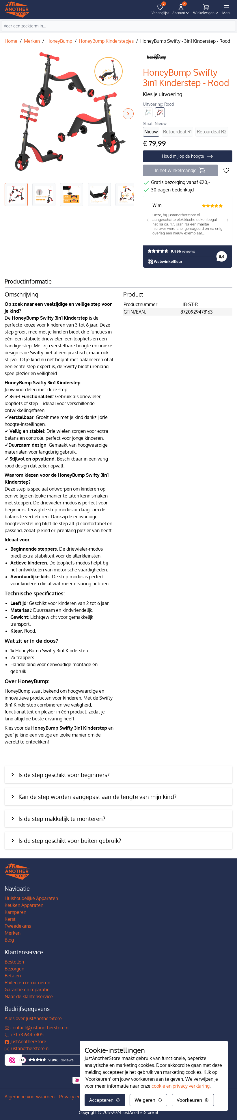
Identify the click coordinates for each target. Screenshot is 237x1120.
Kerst (10, 919)
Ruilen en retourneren (27, 982)
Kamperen (15, 912)
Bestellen (14, 962)
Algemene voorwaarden (30, 1096)
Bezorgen (14, 969)
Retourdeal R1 (177, 132)
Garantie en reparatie (27, 989)
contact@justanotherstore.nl (37, 1027)
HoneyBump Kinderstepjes (106, 41)
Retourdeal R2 (212, 132)
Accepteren (104, 1100)
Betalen (13, 976)
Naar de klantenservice (29, 996)
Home (11, 41)
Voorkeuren (193, 1100)
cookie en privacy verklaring (181, 1086)
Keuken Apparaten (24, 905)
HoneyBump (59, 41)
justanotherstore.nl (27, 1048)
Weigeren (148, 1100)
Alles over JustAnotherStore (33, 1018)
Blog (9, 940)
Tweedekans (18, 926)
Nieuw (151, 132)
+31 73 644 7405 (24, 1034)
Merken (32, 41)
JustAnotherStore (25, 1041)
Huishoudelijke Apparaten (31, 898)
